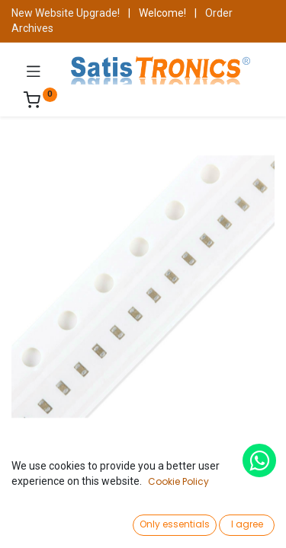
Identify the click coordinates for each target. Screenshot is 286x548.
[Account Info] (236, 521)
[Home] (50, 522)
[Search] (96, 522)
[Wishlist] (189, 521)
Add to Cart (195, 485)
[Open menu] (143, 526)
